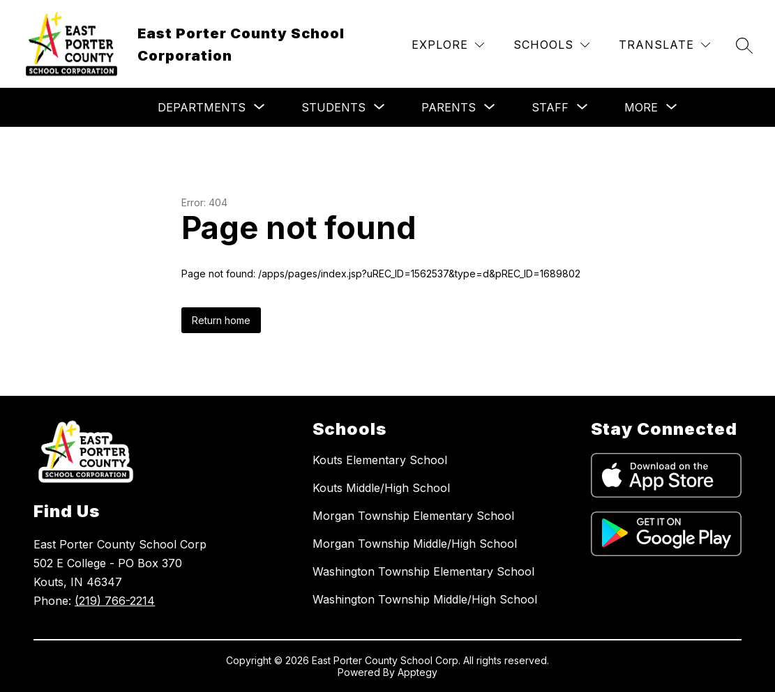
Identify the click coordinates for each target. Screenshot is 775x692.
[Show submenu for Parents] (448, 107)
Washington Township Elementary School (423, 571)
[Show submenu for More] (641, 107)
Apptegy (417, 672)
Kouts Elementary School (380, 460)
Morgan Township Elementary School (413, 516)
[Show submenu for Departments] (202, 107)
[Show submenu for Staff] (550, 107)
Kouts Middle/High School (381, 488)
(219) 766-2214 (115, 601)
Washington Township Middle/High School (425, 599)
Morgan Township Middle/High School (415, 544)
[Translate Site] (664, 45)
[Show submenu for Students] (333, 107)
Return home (221, 320)
